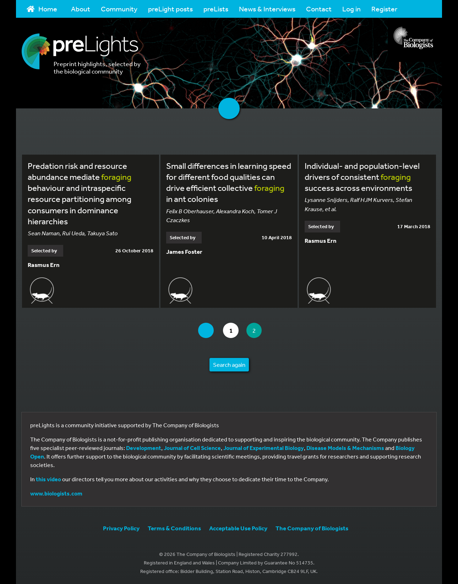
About (80, 9)
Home (42, 9)
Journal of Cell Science (192, 447)
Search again (229, 364)
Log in (351, 9)
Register (384, 9)
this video (48, 479)
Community (119, 9)
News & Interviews (267, 9)
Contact (319, 9)
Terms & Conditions (174, 528)
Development (143, 447)
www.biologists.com (56, 493)
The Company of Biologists (312, 528)
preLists (215, 9)
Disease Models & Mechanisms (345, 447)
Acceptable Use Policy (238, 528)
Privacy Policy (121, 528)
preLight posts (170, 9)
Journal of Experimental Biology (263, 447)
